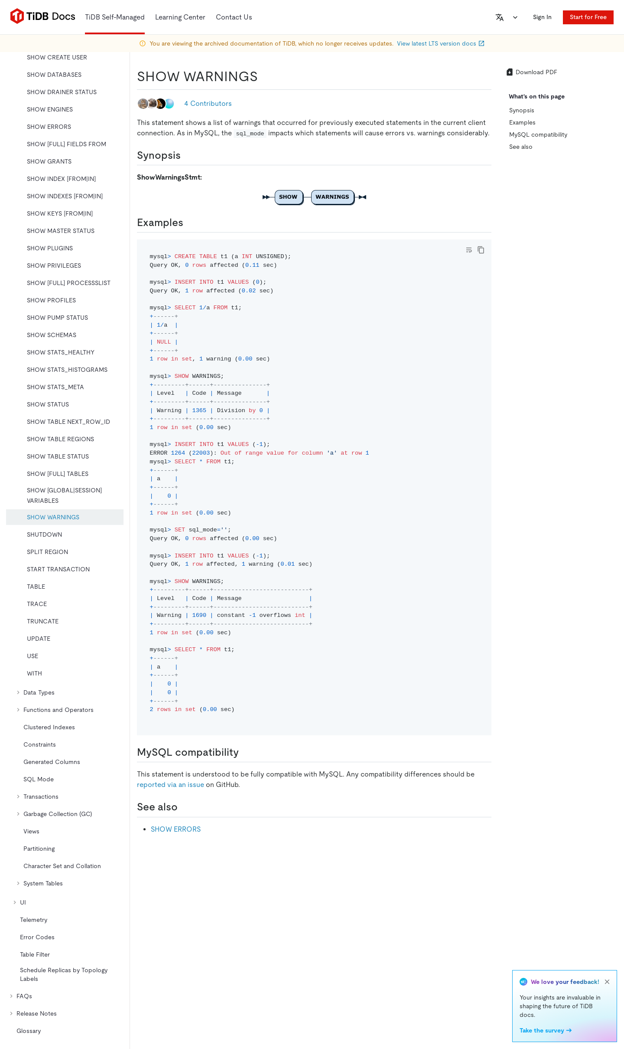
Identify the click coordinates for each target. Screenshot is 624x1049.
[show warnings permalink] (265, 76)
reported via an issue (170, 784)
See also (521, 146)
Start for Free (588, 16)
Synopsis (521, 110)
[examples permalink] (190, 222)
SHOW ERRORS (176, 829)
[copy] (481, 250)
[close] (607, 982)
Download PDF (531, 72)
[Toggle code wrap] (469, 250)
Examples (522, 122)
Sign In (542, 16)
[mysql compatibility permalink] (245, 752)
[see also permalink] (184, 807)
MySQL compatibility (538, 134)
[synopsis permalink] (187, 155)
